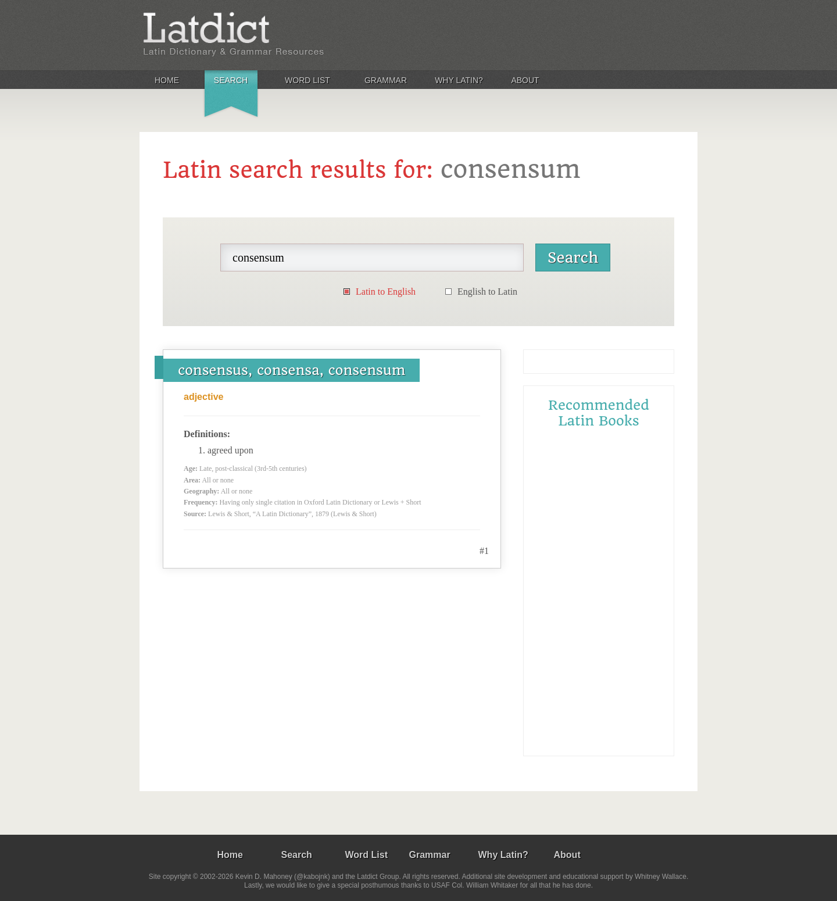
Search (231, 80)
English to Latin (487, 291)
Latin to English (386, 291)
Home (167, 80)
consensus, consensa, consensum (291, 370)
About (525, 80)
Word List (307, 80)
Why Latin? (459, 80)
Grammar (385, 80)
